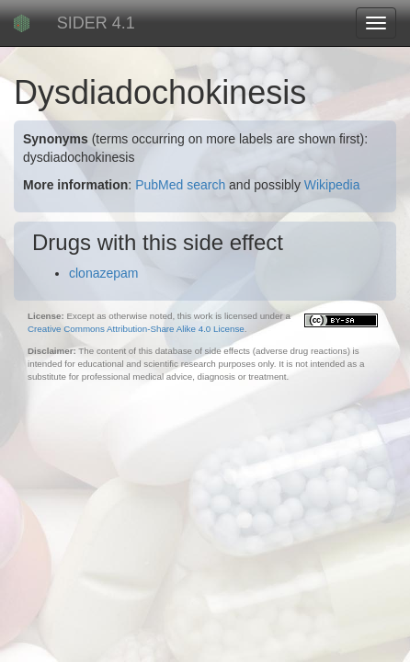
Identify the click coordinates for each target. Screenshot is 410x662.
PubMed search (180, 184)
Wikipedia (332, 184)
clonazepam (104, 273)
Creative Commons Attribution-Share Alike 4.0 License (136, 329)
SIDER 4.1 (96, 23)
